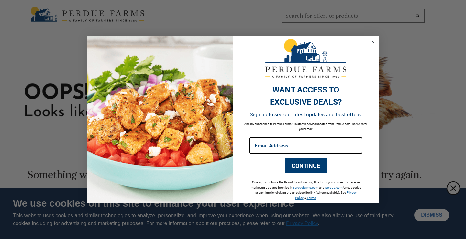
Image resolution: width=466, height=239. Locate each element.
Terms (311, 197)
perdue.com (334, 187)
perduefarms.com (305, 187)
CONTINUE (306, 165)
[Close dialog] (373, 41)
